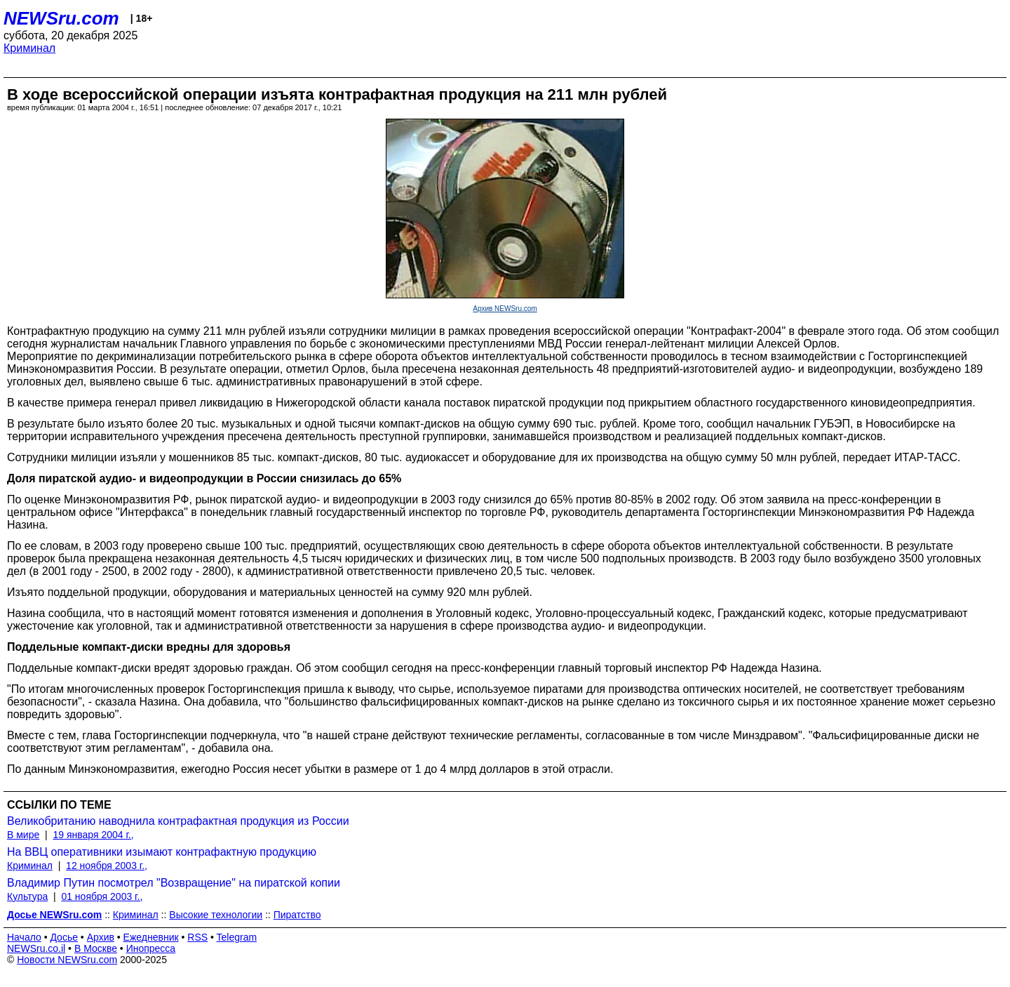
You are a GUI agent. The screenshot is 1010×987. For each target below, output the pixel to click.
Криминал (29, 48)
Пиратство (297, 914)
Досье (64, 937)
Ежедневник (151, 937)
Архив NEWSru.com (505, 308)
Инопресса (151, 948)
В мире (23, 834)
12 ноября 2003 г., (106, 865)
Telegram (237, 937)
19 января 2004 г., (93, 834)
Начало (24, 937)
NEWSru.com (61, 18)
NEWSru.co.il (36, 948)
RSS (197, 937)
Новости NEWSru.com (67, 959)
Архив (100, 937)
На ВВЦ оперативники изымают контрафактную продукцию (161, 852)
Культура (27, 896)
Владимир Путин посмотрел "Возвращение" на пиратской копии (173, 883)
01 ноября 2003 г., (101, 896)
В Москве (95, 948)
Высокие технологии (215, 914)
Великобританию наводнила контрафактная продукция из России (178, 821)
